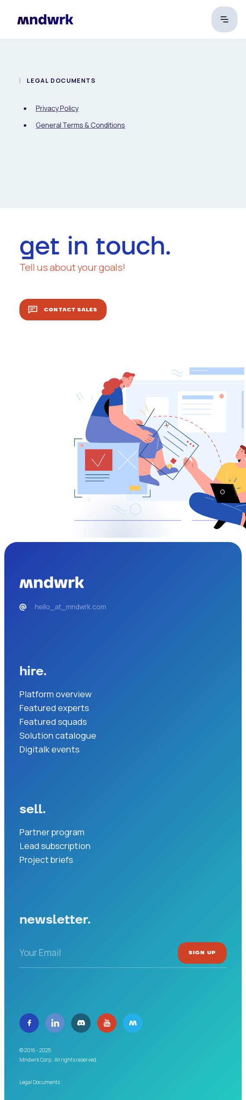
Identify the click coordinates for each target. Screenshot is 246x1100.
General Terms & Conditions (80, 125)
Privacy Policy (57, 108)
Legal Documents (39, 1082)
